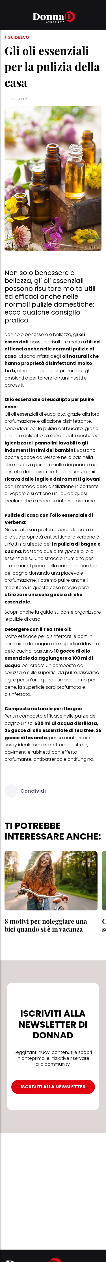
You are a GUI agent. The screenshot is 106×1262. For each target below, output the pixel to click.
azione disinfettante (69, 421)
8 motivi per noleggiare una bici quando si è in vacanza (46, 925)
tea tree (84, 730)
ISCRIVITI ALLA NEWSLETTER (53, 1087)
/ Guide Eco (17, 37)
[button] (8, 18)
